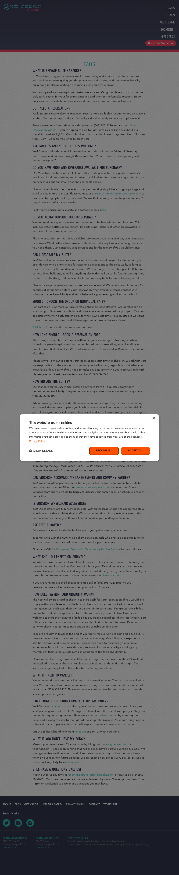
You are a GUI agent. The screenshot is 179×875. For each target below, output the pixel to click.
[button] (41, 451)
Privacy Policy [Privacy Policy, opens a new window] (37, 441)
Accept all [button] (135, 451)
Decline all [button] (104, 451)
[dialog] (89, 437)
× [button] (153, 418)
